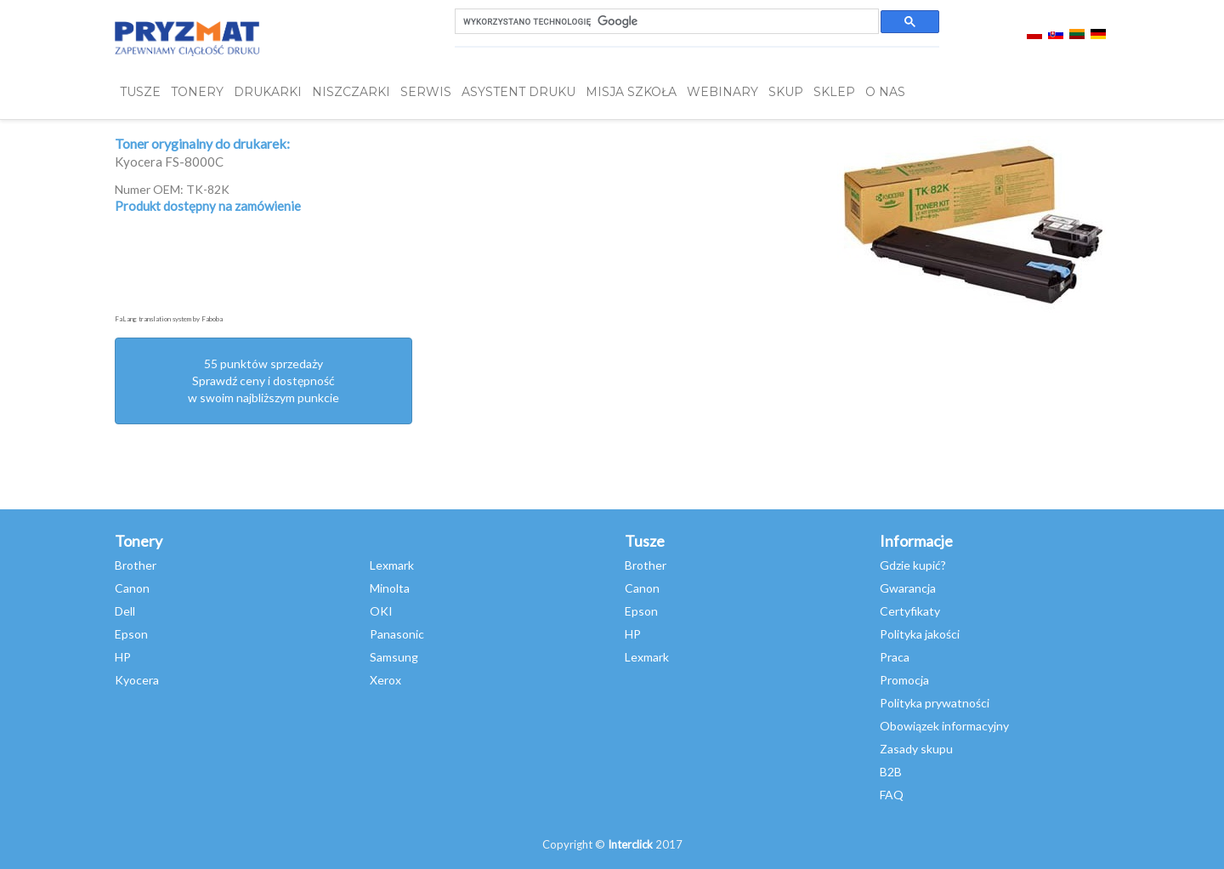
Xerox (385, 680)
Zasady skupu (916, 748)
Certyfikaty (910, 611)
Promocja (904, 680)
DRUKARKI (268, 91)
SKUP (785, 91)
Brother (135, 565)
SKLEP (834, 91)
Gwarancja (908, 588)
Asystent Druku (518, 91)
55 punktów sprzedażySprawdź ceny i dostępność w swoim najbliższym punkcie (263, 380)
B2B (891, 771)
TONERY (197, 91)
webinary (722, 91)
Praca (895, 657)
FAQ (892, 794)
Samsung (394, 657)
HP (123, 657)
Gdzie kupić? (913, 565)
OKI (381, 611)
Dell (125, 611)
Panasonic (397, 634)
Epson (131, 634)
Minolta (390, 588)
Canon (132, 588)
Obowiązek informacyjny (944, 725)
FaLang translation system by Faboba (169, 319)
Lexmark (392, 565)
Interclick (630, 844)
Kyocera (137, 680)
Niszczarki (351, 91)
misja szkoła (631, 91)
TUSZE (140, 91)
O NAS (885, 91)
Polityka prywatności (934, 703)
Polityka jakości (920, 634)
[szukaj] (665, 22)
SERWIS (425, 91)
